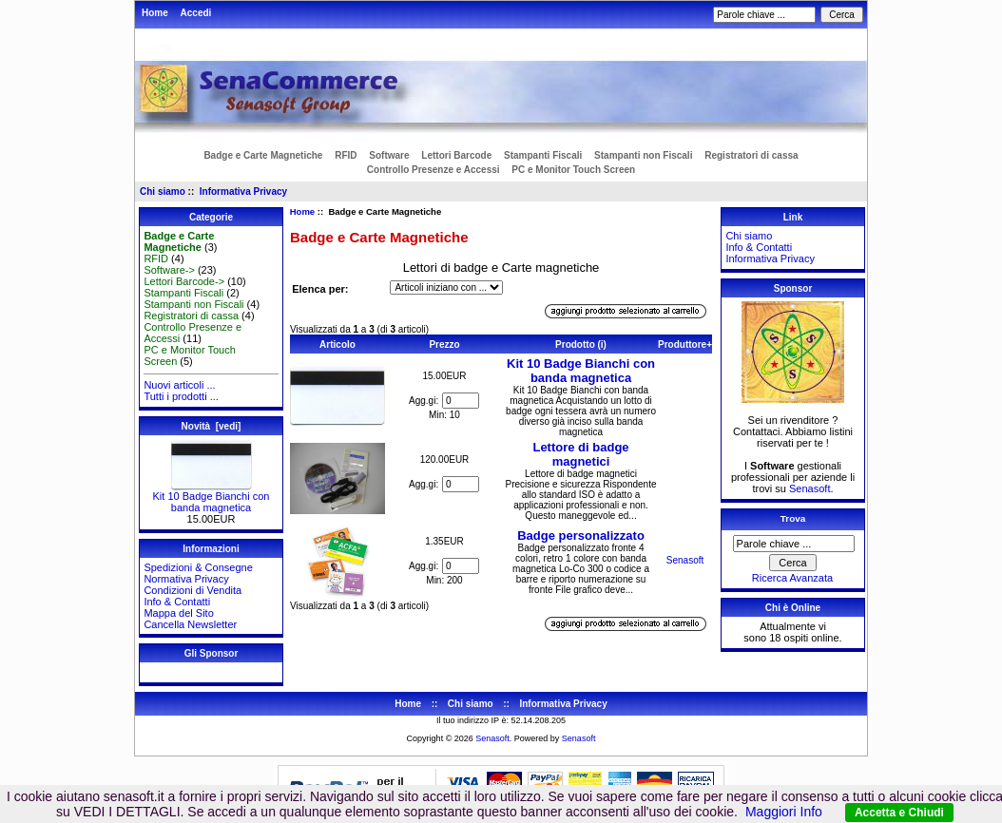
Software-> (169, 270)
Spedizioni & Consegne (198, 567)
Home (155, 13)
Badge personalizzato (581, 535)
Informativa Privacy (243, 191)
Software (389, 155)
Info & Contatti (177, 601)
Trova (792, 518)
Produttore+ (685, 344)
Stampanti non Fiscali (643, 155)
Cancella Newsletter (190, 624)
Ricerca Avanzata (792, 578)
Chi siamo (162, 191)
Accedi (196, 13)
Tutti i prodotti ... (181, 396)
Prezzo (444, 344)
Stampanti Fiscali (543, 155)
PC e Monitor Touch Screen (573, 169)
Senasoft (684, 560)
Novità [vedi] (211, 426)
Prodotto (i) (581, 344)
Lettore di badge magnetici (580, 454)
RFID (345, 155)
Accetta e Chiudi (899, 812)
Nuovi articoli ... (179, 385)
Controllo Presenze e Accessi (433, 169)
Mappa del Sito (178, 613)
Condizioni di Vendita (192, 590)
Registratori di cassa (751, 155)
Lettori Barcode (456, 155)
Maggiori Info (783, 811)
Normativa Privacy (186, 578)
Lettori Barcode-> (184, 281)
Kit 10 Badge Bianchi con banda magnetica (211, 497)
